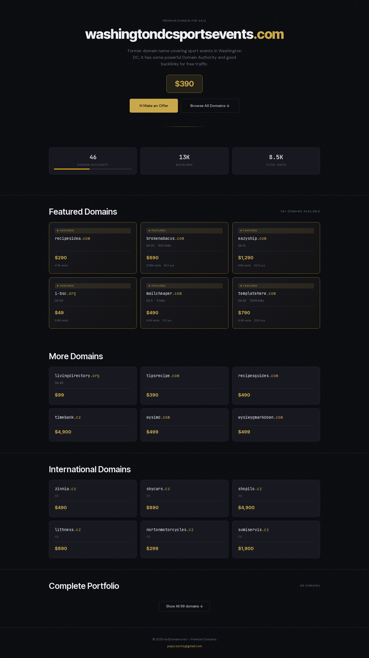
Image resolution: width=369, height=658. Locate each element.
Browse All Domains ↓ (210, 105)
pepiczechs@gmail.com (184, 646)
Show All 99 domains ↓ (184, 606)
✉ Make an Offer (153, 105)
